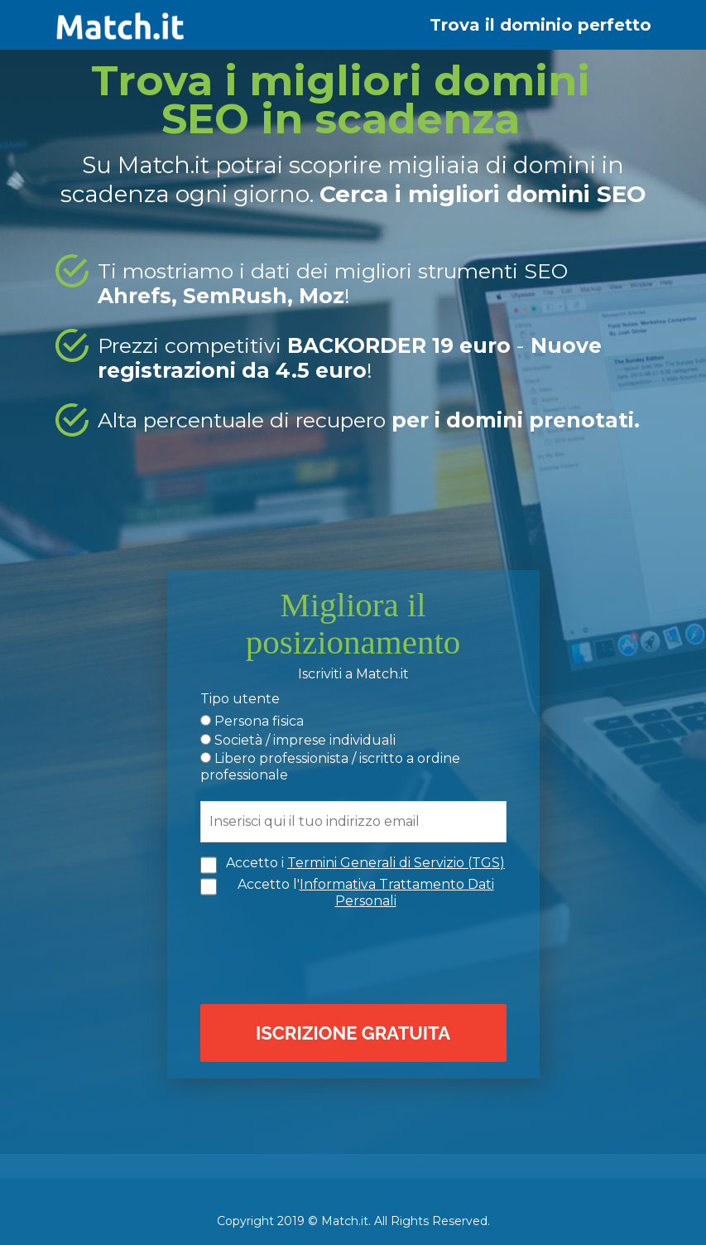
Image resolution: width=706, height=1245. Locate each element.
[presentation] (357, 952)
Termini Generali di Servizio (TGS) (396, 861)
